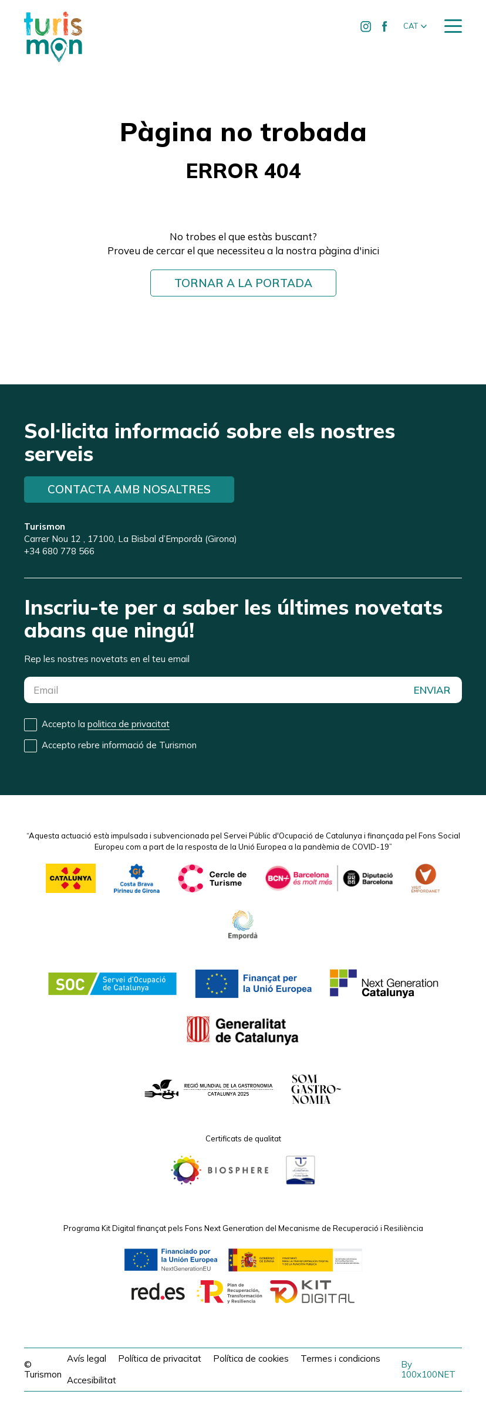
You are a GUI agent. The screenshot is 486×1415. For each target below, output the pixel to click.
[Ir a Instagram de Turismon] (366, 26)
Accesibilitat (91, 1380)
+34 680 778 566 (59, 551)
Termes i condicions (340, 1358)
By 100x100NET (428, 1369)
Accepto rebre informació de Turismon (119, 745)
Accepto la (106, 724)
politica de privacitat (128, 723)
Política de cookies (251, 1358)
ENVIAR (432, 690)
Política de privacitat (159, 1358)
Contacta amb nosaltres (129, 489)
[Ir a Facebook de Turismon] (385, 26)
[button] (415, 26)
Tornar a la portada (243, 283)
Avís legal (86, 1358)
